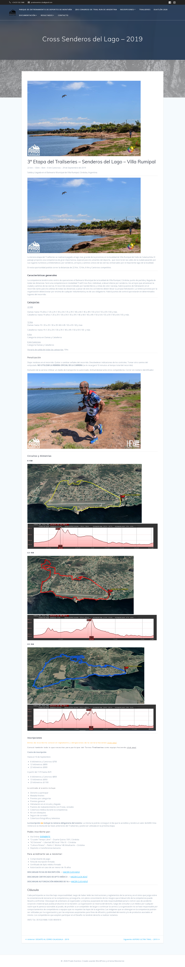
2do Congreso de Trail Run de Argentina (96, 9)
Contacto (63, 15)
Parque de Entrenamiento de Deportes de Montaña (45, 9)
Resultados (47, 15)
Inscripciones (127, 9)
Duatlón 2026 (160, 9)
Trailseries (144, 9)
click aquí (112, 743)
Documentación (27, 15)
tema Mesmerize (116, 961)
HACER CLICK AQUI (71, 872)
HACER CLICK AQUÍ (79, 877)
